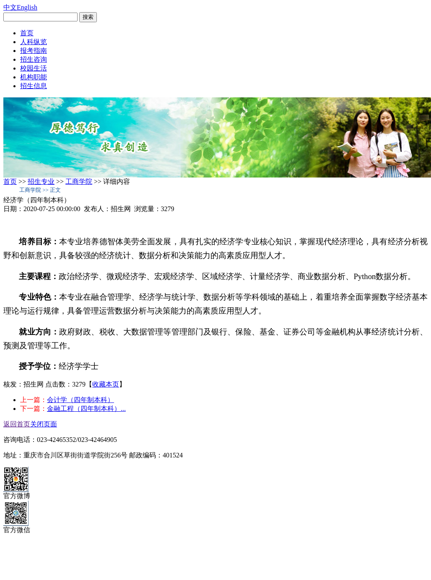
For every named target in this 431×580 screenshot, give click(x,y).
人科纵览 (33, 41)
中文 (10, 7)
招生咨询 (33, 59)
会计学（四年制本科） (80, 399)
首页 (27, 33)
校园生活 (33, 68)
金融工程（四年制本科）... (86, 408)
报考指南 (33, 50)
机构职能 (33, 77)
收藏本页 (105, 384)
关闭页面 (43, 424)
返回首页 (16, 424)
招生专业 (41, 181)
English (27, 7)
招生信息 (33, 85)
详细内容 (116, 181)
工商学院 (78, 181)
